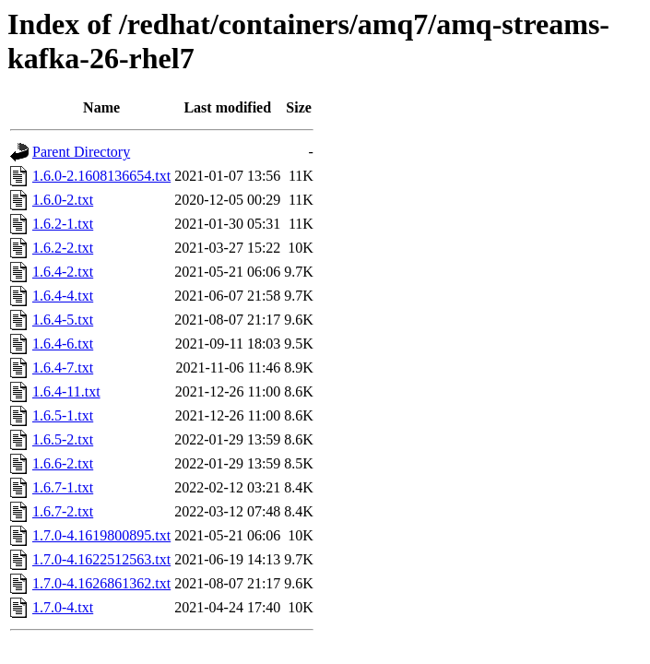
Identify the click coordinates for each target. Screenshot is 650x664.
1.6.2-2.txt (62, 247)
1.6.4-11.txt (66, 391)
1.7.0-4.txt (62, 607)
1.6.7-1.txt (62, 487)
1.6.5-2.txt (62, 439)
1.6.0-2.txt (62, 200)
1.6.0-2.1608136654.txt (101, 176)
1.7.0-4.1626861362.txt (101, 583)
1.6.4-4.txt (62, 295)
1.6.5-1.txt (62, 415)
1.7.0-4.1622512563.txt (101, 559)
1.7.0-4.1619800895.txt (101, 535)
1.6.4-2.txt (62, 271)
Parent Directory (81, 152)
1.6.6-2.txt (62, 463)
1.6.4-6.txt (62, 343)
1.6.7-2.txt (62, 511)
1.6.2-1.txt (62, 223)
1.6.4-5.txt (62, 319)
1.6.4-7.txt (62, 367)
